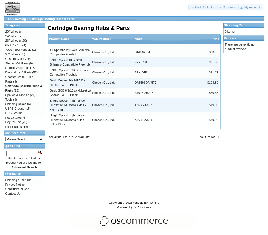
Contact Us (12, 193)
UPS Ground (13, 113)
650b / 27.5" (13, 45)
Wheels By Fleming (146, 202)
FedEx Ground (15, 117)
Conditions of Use (17, 189)
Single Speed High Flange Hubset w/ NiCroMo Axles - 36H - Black (68, 120)
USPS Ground (15, 108)
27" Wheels (13, 54)
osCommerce (142, 207)
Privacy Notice (15, 184)
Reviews (230, 38)
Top (9, 19)
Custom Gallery (15, 58)
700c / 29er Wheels (18, 49)
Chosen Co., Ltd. (103, 52)
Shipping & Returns (18, 180)
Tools (9, 99)
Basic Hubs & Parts (18, 72)
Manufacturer (101, 39)
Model (139, 39)
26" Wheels (13, 40)
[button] (202, 7)
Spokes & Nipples (17, 95)
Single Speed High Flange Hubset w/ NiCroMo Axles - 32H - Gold (68, 105)
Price (215, 39)
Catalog (20, 19)
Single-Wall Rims (16, 63)
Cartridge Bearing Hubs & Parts (52, 19)
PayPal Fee (13, 122)
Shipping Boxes (15, 104)
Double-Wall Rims (17, 67)
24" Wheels (13, 36)
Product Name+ (60, 39)
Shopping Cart (234, 25)
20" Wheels (13, 31)
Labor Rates (13, 126)
